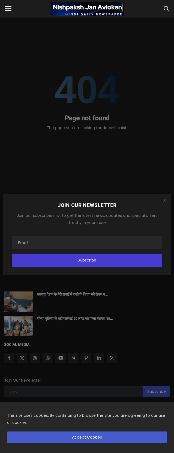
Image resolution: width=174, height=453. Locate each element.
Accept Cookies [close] (87, 437)
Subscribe (87, 260)
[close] (168, 408)
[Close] (164, 200)
